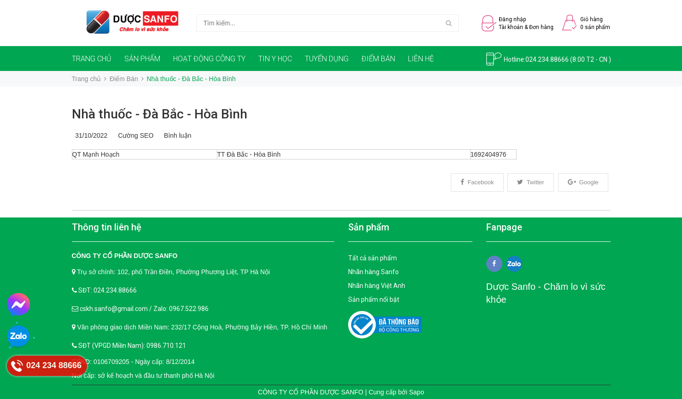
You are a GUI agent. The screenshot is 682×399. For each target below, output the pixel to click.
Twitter (530, 182)
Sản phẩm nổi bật (373, 299)
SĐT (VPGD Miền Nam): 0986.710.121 (132, 345)
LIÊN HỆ (421, 58)
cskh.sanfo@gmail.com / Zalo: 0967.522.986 (144, 308)
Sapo (416, 392)
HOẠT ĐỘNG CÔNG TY (209, 58)
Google (583, 182)
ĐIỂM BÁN (378, 58)
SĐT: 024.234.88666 (107, 290)
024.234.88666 (547, 59)
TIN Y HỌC (275, 58)
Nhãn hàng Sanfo (373, 272)
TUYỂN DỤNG (327, 58)
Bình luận (175, 135)
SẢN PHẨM (142, 58)
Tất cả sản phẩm (372, 258)
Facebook (477, 182)
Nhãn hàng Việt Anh (376, 285)
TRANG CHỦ (91, 58)
